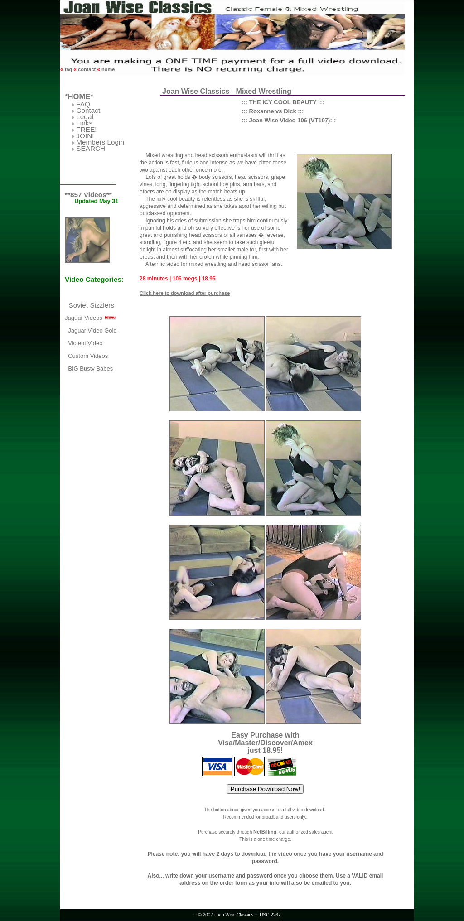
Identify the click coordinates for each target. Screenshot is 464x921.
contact (87, 69)
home (107, 69)
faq (68, 69)
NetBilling (264, 831)
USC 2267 (270, 914)
